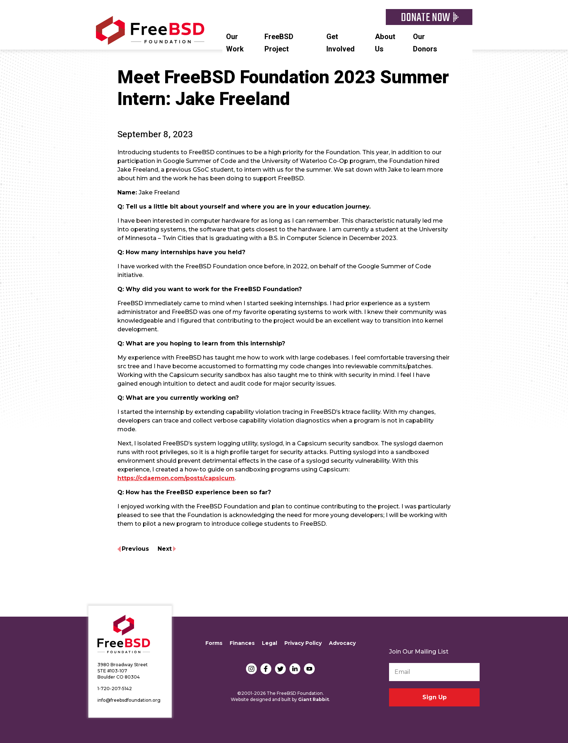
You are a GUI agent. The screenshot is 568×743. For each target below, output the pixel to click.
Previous (135, 548)
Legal (269, 643)
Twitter (280, 669)
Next (165, 548)
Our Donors (425, 43)
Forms (213, 643)
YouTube (309, 669)
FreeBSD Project (278, 43)
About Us (385, 43)
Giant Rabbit (313, 699)
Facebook (266, 669)
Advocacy (342, 643)
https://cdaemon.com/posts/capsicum (176, 478)
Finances (242, 643)
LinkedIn (295, 669)
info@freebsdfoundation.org (128, 700)
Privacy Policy (303, 643)
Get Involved (340, 43)
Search (468, 36)
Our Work (235, 43)
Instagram (251, 669)
